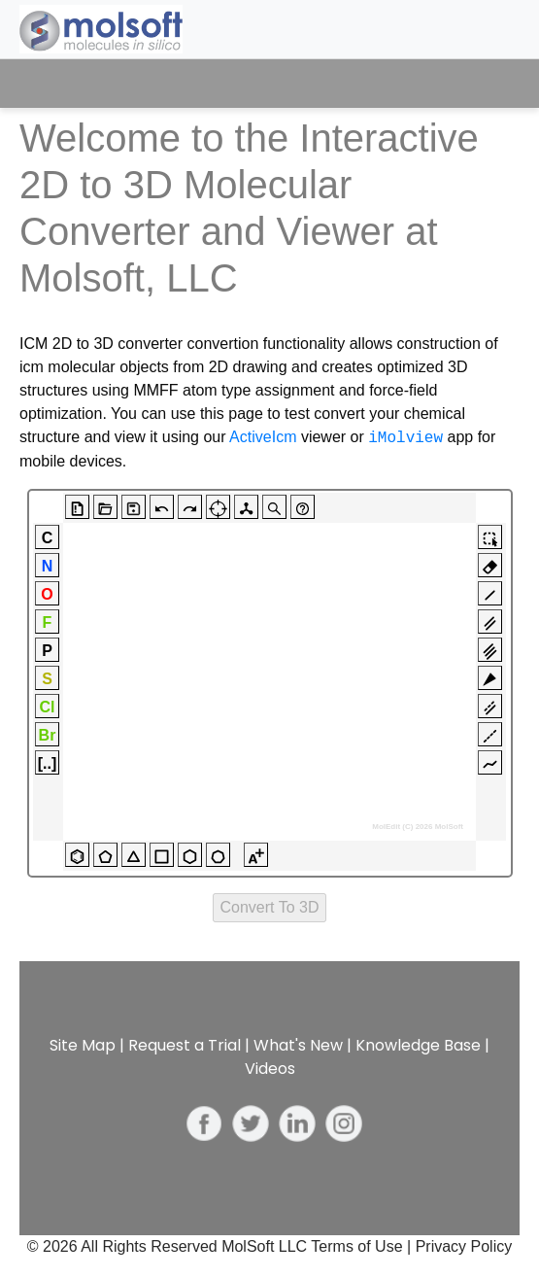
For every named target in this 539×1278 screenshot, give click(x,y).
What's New (298, 1045)
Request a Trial (184, 1045)
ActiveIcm (262, 438)
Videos (270, 1068)
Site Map (83, 1045)
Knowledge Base (418, 1045)
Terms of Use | (363, 1246)
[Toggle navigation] (487, 83)
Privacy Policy (464, 1246)
